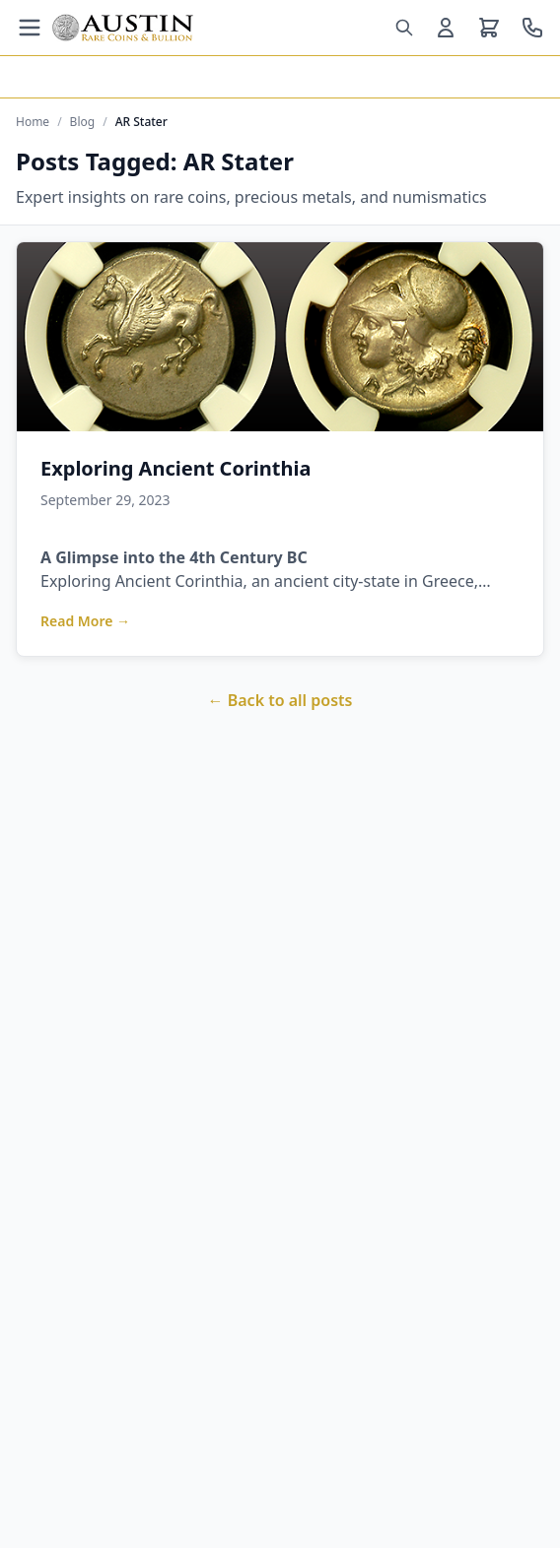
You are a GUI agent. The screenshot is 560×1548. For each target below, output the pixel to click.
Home (32, 122)
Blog (83, 122)
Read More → (85, 621)
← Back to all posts (280, 700)
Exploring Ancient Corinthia (175, 468)
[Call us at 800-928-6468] (532, 27)
